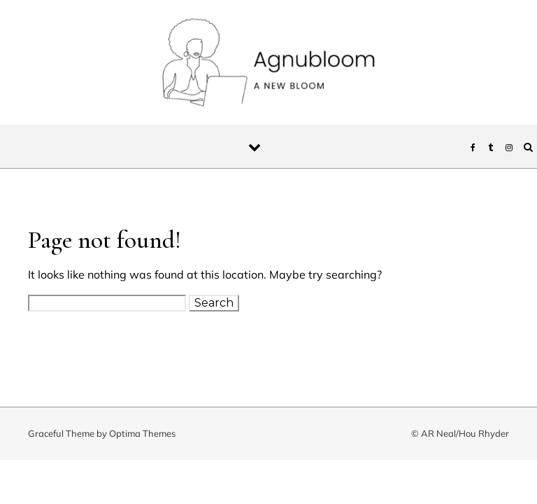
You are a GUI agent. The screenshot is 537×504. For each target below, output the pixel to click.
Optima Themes (142, 433)
